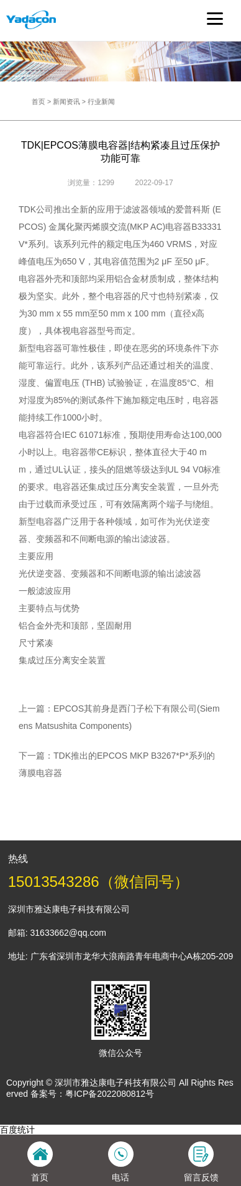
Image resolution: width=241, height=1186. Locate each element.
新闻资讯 (77, 101)
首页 (56, 101)
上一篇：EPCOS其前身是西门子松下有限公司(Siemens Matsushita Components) (119, 717)
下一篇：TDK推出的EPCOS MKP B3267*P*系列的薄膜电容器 (117, 764)
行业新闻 (105, 101)
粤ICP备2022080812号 (109, 1094)
